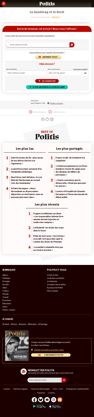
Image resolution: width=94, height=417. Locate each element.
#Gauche (22, 324)
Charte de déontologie (40, 389)
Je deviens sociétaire (55, 278)
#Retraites (32, 324)
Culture (5, 291)
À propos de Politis (55, 287)
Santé (4, 306)
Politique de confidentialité (77, 389)
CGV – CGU (58, 389)
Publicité (41, 393)
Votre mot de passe (54, 69)
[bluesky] (40, 400)
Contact (6, 389)
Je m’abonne (52, 281)
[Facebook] (34, 400)
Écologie (6, 281)
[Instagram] (53, 400)
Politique (6, 278)
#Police (14, 324)
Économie (6, 300)
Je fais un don (52, 275)
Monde (5, 294)
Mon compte (52, 291)
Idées (4, 287)
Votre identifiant (11, 69)
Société (5, 284)
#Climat (5, 324)
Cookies (51, 393)
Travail (5, 297)
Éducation (6, 303)
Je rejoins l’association (56, 284)
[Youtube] (47, 400)
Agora (5, 275)
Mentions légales (20, 389)
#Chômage (42, 324)
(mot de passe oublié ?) (80, 69)
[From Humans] (59, 400)
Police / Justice (8, 310)
